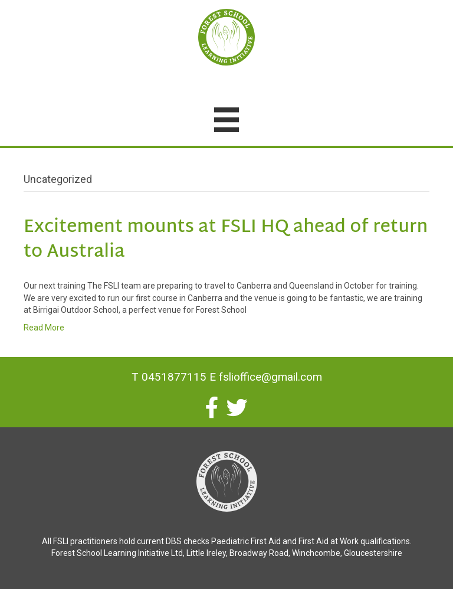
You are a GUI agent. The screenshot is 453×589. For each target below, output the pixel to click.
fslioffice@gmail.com (270, 377)
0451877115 (174, 377)
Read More (44, 327)
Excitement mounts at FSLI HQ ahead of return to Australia (226, 240)
